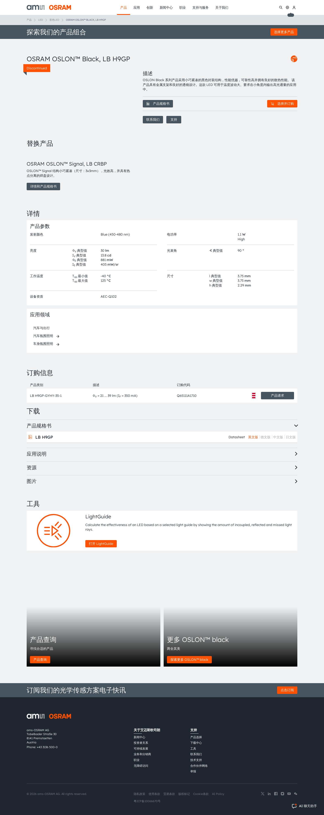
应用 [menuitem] (136, 7)
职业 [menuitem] (182, 7)
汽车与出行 (41, 328)
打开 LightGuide (101, 544)
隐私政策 (139, 794)
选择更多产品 (284, 32)
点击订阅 (287, 690)
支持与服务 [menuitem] (200, 7)
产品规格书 (157, 103)
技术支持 (196, 760)
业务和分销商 (142, 754)
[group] (80, 171)
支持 (173, 119)
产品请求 (277, 395)
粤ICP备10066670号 (147, 801)
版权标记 (184, 794)
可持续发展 (141, 748)
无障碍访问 (141, 766)
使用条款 (154, 794)
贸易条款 (169, 794)
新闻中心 (139, 737)
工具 (193, 748)
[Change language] (287, 7)
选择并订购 (282, 103)
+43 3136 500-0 (47, 747)
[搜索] (281, 7)
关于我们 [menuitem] (221, 7)
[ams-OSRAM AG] (49, 7)
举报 (193, 771)
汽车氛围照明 (43, 336)
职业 (136, 760)
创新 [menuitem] (150, 7)
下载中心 (196, 743)
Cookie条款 (201, 794)
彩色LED (54, 19)
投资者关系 (141, 743)
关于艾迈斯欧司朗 (147, 730)
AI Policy (218, 794)
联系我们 (153, 119)
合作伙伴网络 (199, 766)
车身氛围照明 (43, 344)
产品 (29, 19)
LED (40, 19)
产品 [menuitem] (123, 7)
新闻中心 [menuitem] (166, 7)
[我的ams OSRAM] (294, 7)
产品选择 (196, 737)
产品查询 (40, 659)
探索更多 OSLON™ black (189, 659)
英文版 (253, 437)
